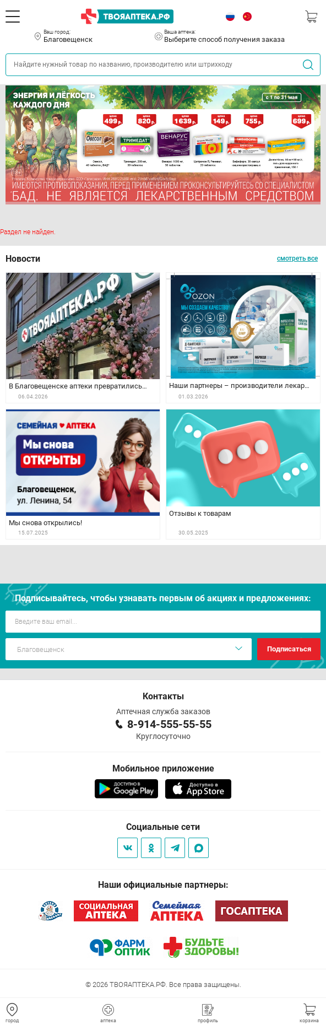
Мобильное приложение (163, 768)
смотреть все (297, 258)
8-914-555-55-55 (169, 724)
